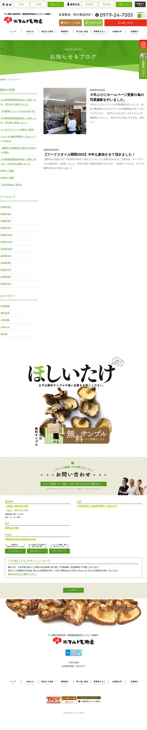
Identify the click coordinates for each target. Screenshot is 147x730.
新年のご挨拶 (7, 171)
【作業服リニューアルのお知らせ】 (18, 111)
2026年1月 (6, 228)
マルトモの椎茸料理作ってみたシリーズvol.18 (18, 138)
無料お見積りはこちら (37, 551)
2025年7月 (6, 270)
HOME (2, 79)
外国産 (39, 4)
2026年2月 (6, 221)
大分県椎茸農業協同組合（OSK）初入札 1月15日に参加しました (18, 161)
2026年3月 (6, 214)
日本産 (21, 4)
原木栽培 (89, 4)
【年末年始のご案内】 (12, 185)
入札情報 (5, 320)
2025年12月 (6, 235)
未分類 (4, 334)
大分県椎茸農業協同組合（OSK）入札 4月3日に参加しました (18, 120)
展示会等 (5, 313)
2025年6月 (6, 277)
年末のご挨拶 (7, 178)
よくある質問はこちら (73, 590)
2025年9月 (6, 256)
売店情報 (5, 306)
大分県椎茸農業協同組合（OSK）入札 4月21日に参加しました (18, 102)
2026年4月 (6, 207)
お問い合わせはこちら (59, 551)
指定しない (56, 4)
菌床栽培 (107, 4)
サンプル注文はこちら (15, 551)
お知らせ (5, 327)
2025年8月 (6, 263)
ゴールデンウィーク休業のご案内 (17, 129)
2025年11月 (6, 242)
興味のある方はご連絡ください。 (22, 574)
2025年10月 (6, 249)
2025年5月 (6, 284)
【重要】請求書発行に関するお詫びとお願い (18, 150)
